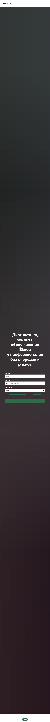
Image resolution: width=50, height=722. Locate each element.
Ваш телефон (8, 380)
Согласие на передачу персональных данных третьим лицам (20, 397)
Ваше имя (7, 373)
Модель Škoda (8, 387)
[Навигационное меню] (48, 3)
